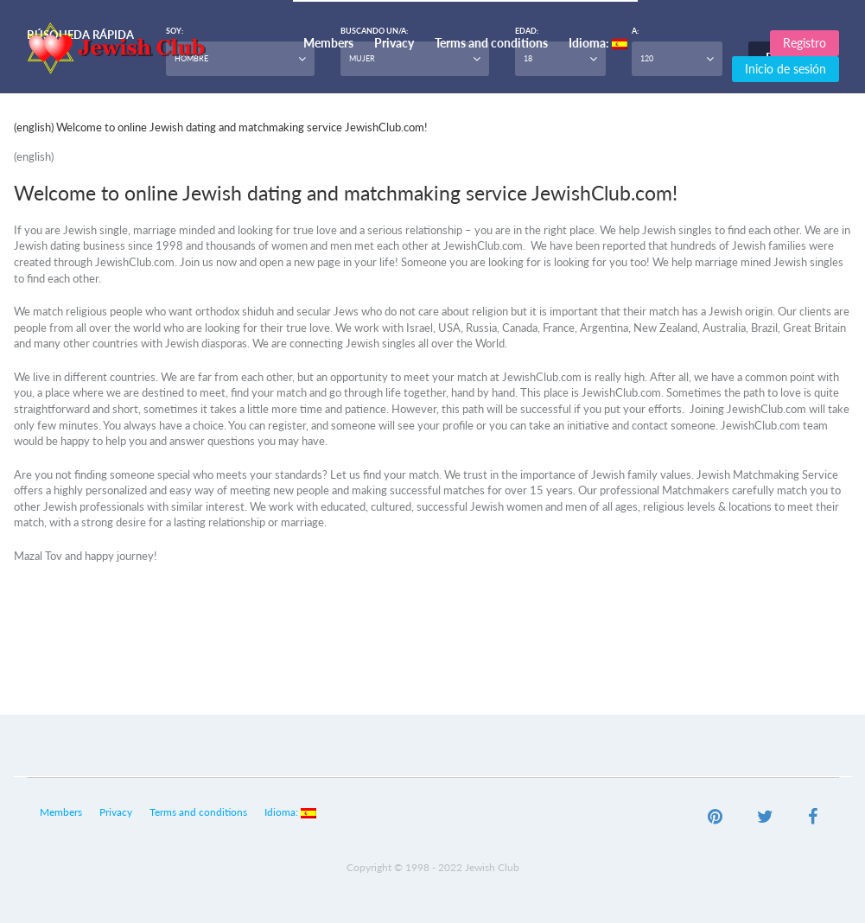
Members (328, 42)
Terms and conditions (491, 42)
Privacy (394, 42)
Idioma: (598, 42)
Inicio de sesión (785, 68)
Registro (804, 42)
